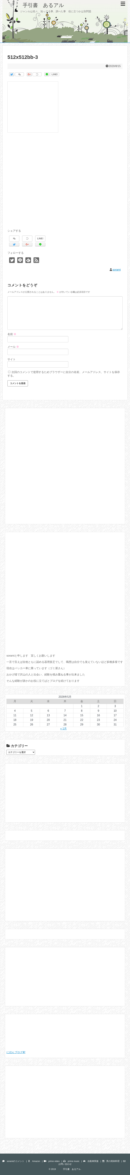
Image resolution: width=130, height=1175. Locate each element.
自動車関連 (91, 1161)
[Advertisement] (65, 184)
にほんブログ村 (15, 1052)
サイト (11, 359)
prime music (71, 1161)
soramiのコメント (13, 1161)
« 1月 (63, 728)
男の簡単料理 (111, 1161)
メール (13, 346)
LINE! (55, 74)
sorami (117, 269)
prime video (52, 1161)
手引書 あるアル (35, 5)
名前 (11, 334)
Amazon (34, 1161)
